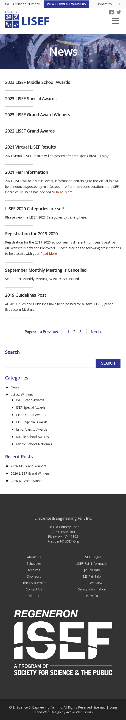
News (15, 387)
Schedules (34, 563)
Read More (64, 192)
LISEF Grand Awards (31, 415)
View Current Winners (66, 4)
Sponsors (34, 576)
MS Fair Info (92, 576)
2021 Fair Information (26, 172)
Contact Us (34, 589)
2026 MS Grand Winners (28, 466)
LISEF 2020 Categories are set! (34, 208)
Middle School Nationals (34, 444)
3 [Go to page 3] (80, 331)
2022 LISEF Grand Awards (30, 131)
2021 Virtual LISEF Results (30, 147)
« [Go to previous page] (41, 331)
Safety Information (92, 589)
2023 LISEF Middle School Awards (37, 82)
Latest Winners (22, 394)
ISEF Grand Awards (30, 400)
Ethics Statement (34, 583)
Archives (34, 570)
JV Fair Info (92, 570)
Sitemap (99, 707)
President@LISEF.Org (63, 541)
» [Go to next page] (101, 331)
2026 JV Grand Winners (27, 481)
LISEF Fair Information (92, 563)
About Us (34, 557)
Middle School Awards (32, 437)
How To (92, 595)
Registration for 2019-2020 (31, 233)
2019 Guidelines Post (25, 295)
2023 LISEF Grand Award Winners (37, 114)
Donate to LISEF (108, 4)
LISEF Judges (91, 557)
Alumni (34, 595)
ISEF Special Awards (31, 407)
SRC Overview (92, 583)
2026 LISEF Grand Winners (30, 473)
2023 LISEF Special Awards (30, 98)
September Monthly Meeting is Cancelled (46, 270)
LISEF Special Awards (32, 422)
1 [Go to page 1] (68, 331)
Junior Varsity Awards (31, 429)
